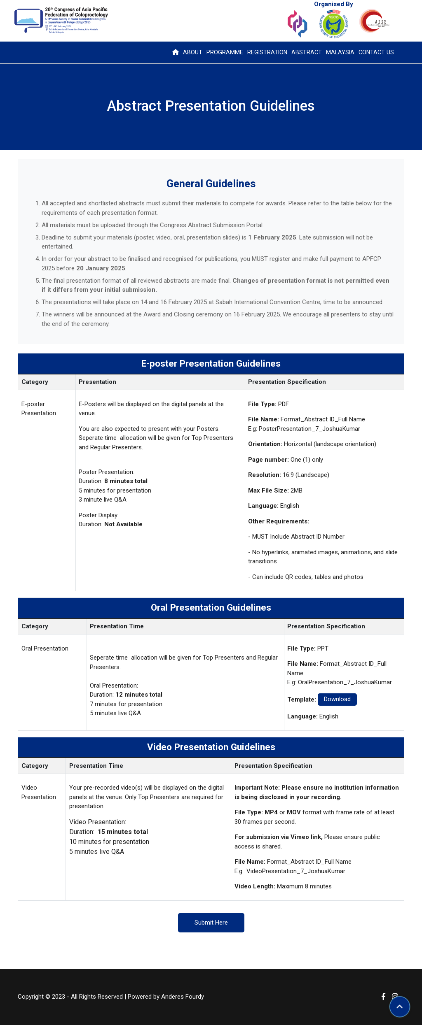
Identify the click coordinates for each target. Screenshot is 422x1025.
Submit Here (211, 922)
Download (337, 699)
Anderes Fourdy (182, 997)
